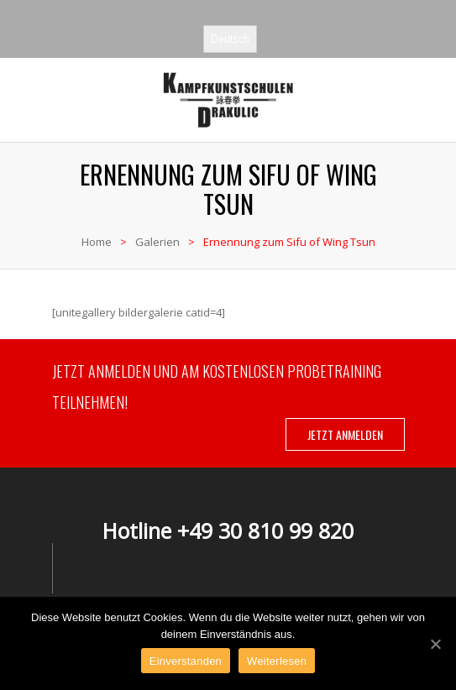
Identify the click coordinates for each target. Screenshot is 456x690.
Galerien (157, 241)
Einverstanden (185, 661)
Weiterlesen (277, 661)
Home (96, 241)
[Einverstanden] (435, 643)
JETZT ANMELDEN (345, 434)
